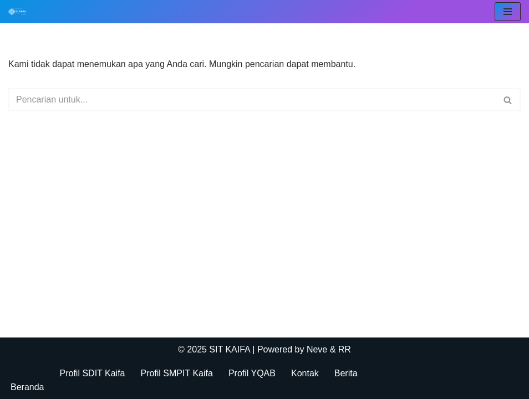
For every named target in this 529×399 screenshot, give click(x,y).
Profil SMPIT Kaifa (176, 373)
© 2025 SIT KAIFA (215, 349)
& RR (339, 349)
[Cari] (252, 99)
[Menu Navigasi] (508, 11)
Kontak (305, 373)
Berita (346, 373)
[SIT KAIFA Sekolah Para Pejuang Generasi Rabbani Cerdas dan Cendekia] (20, 11)
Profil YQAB (252, 373)
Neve (317, 349)
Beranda (27, 387)
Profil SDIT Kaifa (92, 373)
